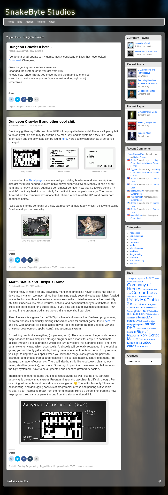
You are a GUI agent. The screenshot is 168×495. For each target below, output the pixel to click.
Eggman (134, 169)
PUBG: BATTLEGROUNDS (147, 51)
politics (139, 328)
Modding (134, 251)
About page (35, 180)
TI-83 (35, 107)
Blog (19, 21)
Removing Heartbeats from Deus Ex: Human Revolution (148, 83)
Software (134, 257)
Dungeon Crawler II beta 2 (30, 47)
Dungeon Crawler (24, 107)
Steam (131, 342)
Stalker (152, 339)
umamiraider (136, 215)
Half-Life (131, 314)
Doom (133, 304)
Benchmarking (136, 236)
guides (155, 311)
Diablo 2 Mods (140, 157)
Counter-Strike (149, 289)
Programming (32, 466)
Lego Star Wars (149, 321)
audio (157, 279)
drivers (142, 304)
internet (141, 317)
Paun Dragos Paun (136, 154)
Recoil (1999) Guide (147, 122)
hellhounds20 (137, 191)
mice (141, 324)
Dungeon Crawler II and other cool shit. (42, 121)
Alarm (49, 466)
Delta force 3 (132, 297)
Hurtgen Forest (153, 314)
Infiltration (131, 318)
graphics (140, 310)
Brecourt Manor (135, 281)
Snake (40, 51)
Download (15, 60)
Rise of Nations (137, 333)
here (64, 138)
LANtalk (139, 321)
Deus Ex (136, 299)
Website (133, 263)
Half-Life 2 (141, 314)
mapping (133, 324)
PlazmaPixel (136, 197)
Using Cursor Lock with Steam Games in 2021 (145, 163)
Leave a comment (47, 107)
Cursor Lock (136, 194)
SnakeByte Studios (17, 481)
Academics (135, 233)
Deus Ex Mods (144, 133)
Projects (41, 21)
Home (11, 21)
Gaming (21, 466)
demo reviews (145, 296)
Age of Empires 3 (138, 279)
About (52, 21)
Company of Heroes (139, 286)
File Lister (141, 307)
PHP (131, 328)
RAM (146, 328)
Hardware (22, 267)
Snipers (143, 339)
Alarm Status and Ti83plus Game (36, 282)
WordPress (142, 346)
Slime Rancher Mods (147, 112)
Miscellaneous (136, 248)
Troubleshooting (137, 260)
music (150, 324)
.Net (129, 279)
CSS (129, 293)
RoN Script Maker (143, 337)
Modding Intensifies (146, 91)
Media (132, 245)
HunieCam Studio (143, 43)
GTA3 (149, 311)
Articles (29, 21)
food (148, 308)
